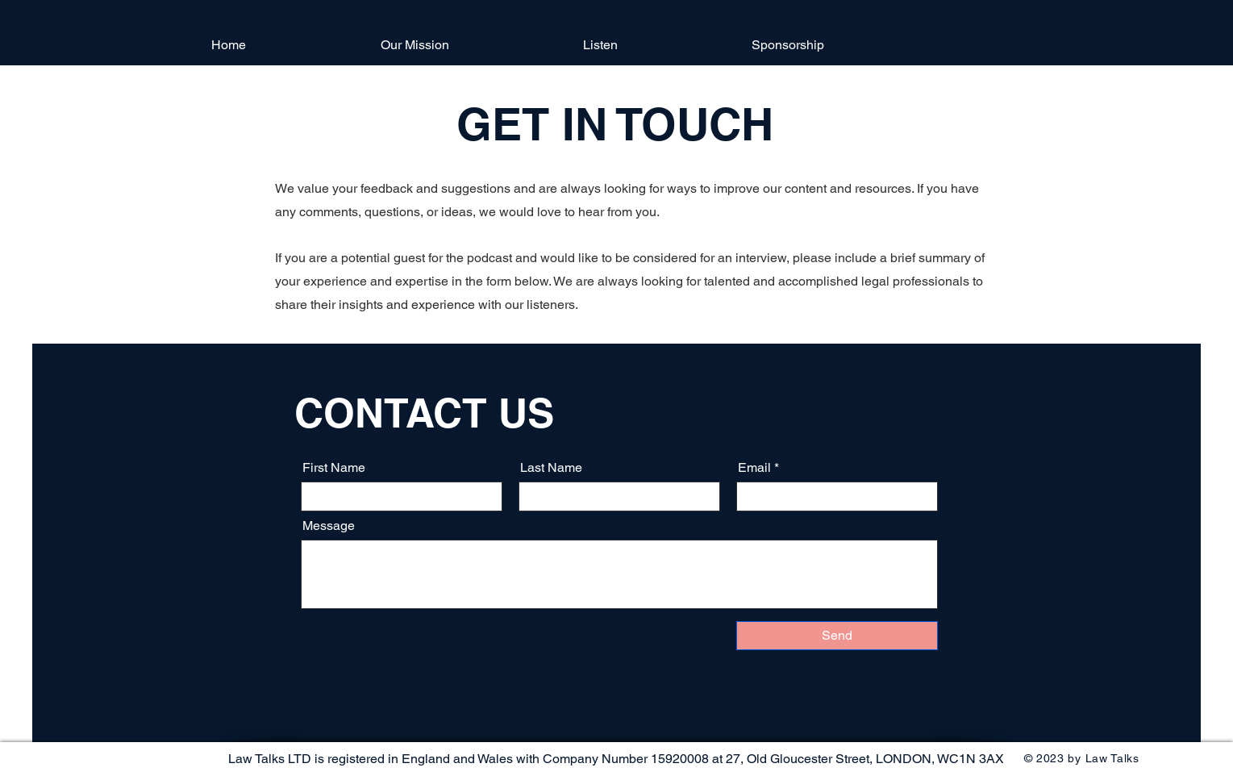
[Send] (837, 635)
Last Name (551, 467)
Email (754, 467)
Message (328, 525)
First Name (333, 467)
